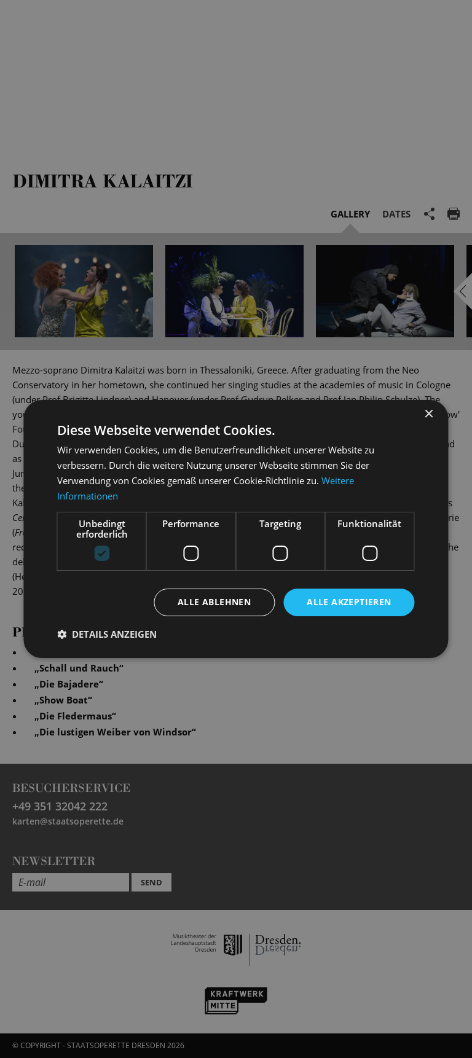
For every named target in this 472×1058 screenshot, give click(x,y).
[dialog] (236, 529)
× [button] (428, 414)
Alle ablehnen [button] (214, 602)
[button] (107, 634)
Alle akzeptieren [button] (349, 602)
